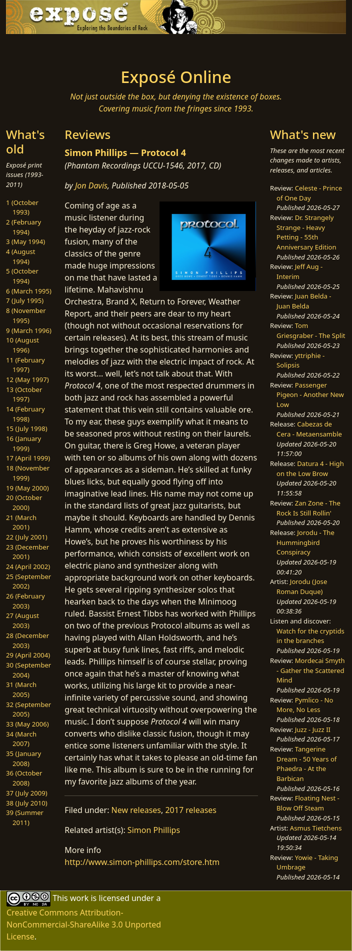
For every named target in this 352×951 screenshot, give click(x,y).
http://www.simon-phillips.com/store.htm (142, 862)
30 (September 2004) (28, 670)
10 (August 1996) (22, 345)
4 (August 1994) (21, 256)
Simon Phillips (154, 830)
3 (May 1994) (25, 241)
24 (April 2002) (28, 566)
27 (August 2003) (22, 620)
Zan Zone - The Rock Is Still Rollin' (308, 508)
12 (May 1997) (27, 379)
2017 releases (190, 810)
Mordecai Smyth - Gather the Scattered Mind (310, 670)
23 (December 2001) (27, 552)
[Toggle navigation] (67, 48)
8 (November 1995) (26, 315)
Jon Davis (91, 185)
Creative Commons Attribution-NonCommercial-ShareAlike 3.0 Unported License (83, 924)
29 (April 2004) (28, 655)
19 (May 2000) (27, 488)
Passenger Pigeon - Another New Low (310, 394)
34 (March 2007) (21, 739)
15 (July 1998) (27, 428)
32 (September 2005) (28, 709)
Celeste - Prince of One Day (309, 193)
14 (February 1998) (25, 414)
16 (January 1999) (23, 443)
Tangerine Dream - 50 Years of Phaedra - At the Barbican (306, 763)
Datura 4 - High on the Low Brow (310, 468)
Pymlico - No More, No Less (304, 705)
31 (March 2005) (21, 689)
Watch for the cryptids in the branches (310, 636)
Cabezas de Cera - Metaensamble (309, 429)
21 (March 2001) (21, 522)
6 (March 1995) (29, 291)
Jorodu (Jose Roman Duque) (301, 586)
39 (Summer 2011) (25, 817)
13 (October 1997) (24, 394)
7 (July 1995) (25, 300)
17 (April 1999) (28, 458)
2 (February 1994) (23, 227)
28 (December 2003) (27, 640)
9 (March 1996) (29, 330)
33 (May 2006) (27, 724)
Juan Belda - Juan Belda (303, 301)
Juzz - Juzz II (312, 729)
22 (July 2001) (27, 537)
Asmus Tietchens (316, 828)
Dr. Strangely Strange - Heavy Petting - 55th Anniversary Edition (306, 232)
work (79, 897)
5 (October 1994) (22, 276)
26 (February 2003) (25, 601)
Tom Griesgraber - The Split (310, 330)
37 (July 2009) (27, 793)
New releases (136, 810)
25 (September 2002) (28, 581)
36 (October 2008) (24, 778)
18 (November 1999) (28, 473)
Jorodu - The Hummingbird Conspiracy (305, 542)
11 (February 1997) (25, 365)
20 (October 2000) (24, 502)
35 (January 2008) (23, 758)
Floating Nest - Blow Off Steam (308, 803)
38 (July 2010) (27, 803)
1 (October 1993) (22, 207)
